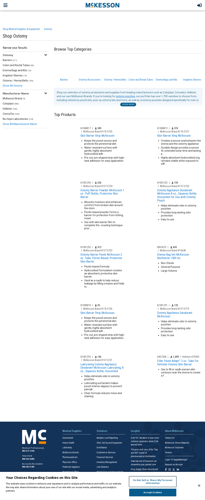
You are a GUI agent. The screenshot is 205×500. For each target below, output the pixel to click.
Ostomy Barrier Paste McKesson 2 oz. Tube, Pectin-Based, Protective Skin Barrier (101, 258)
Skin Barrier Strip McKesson (97, 135)
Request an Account (174, 464)
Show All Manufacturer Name (20, 124)
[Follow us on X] (173, 470)
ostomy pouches (125, 96)
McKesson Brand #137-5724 (97, 186)
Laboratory (67, 447)
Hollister (10, 108)
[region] (102, 486)
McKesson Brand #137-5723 (97, 250)
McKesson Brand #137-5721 (97, 360)
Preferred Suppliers (71, 467)
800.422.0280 (28, 459)
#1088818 (85, 305)
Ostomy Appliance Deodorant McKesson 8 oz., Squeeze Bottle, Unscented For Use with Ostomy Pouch (177, 195)
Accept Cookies (152, 492)
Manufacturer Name (16, 93)
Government (67, 438)
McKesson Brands (70, 452)
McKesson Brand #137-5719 (174, 308)
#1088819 (162, 128)
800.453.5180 (28, 467)
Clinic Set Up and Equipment (109, 443)
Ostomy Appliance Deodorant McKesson (174, 314)
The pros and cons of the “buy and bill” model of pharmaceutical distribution (144, 453)
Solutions (102, 430)
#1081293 (85, 356)
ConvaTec (11, 113)
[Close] (199, 486)
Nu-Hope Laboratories (18, 118)
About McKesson (174, 430)
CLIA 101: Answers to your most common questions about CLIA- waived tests (145, 441)
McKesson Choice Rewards (177, 443)
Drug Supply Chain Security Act (144, 469)
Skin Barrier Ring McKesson (174, 135)
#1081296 (85, 182)
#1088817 (85, 128)
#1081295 (85, 247)
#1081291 (162, 305)
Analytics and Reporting (107, 438)
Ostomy (48, 29)
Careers (168, 452)
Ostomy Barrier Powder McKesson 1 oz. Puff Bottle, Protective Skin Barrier (102, 193)
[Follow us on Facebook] (166, 470)
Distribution (102, 447)
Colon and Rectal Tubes (18, 65)
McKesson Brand (14, 98)
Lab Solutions (103, 467)
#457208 (161, 356)
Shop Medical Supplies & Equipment (21, 29)
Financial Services (105, 457)
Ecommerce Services (106, 452)
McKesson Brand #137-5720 (174, 186)
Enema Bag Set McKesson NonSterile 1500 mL (173, 256)
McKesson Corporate (174, 447)
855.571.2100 (28, 451)
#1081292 (162, 182)
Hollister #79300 (190, 356)
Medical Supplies (72, 430)
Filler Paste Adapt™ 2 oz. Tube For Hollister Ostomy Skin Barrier (177, 362)
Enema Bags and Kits (17, 70)
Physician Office (69, 462)
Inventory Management (107, 462)
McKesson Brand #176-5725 (97, 131)
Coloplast (11, 103)
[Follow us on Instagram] (169, 470)
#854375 (161, 247)
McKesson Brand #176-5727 (174, 131)
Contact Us (169, 438)
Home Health (68, 443)
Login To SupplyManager (176, 459)
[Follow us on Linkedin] (178, 470)
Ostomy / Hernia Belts (18, 80)
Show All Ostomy (12, 85)
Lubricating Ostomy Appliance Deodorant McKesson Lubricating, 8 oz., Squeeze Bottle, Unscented (102, 367)
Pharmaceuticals (69, 457)
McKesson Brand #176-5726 (97, 308)
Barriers (10, 60)
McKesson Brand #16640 (173, 250)
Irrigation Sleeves (15, 75)
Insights (135, 430)
